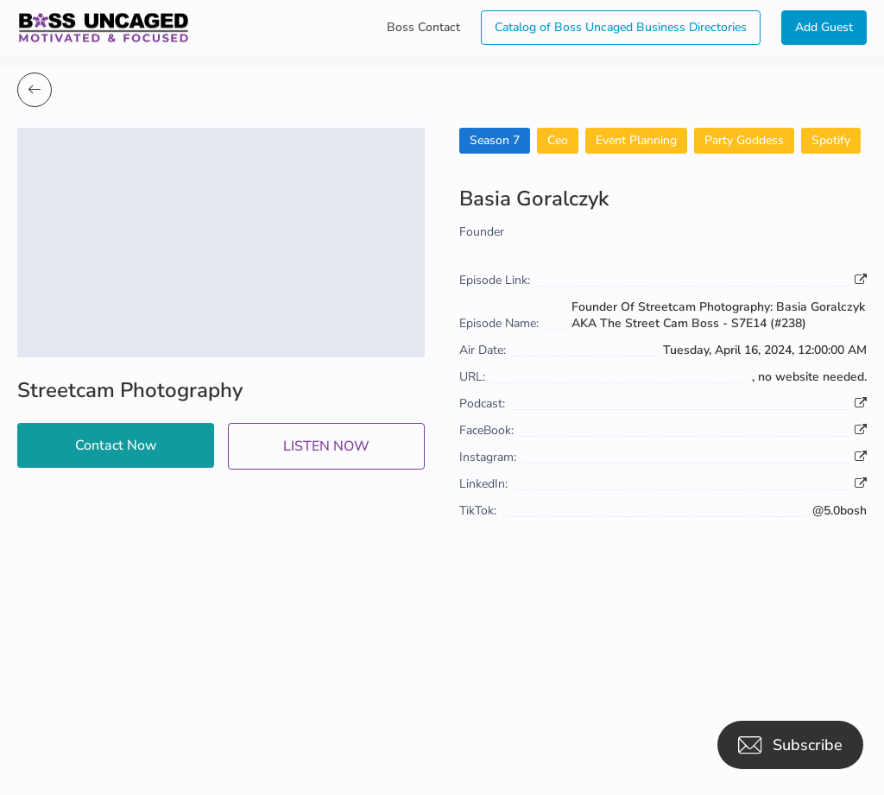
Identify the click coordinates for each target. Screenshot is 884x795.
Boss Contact (423, 27)
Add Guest (824, 27)
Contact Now (116, 445)
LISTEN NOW (326, 446)
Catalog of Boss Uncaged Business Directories (621, 27)
